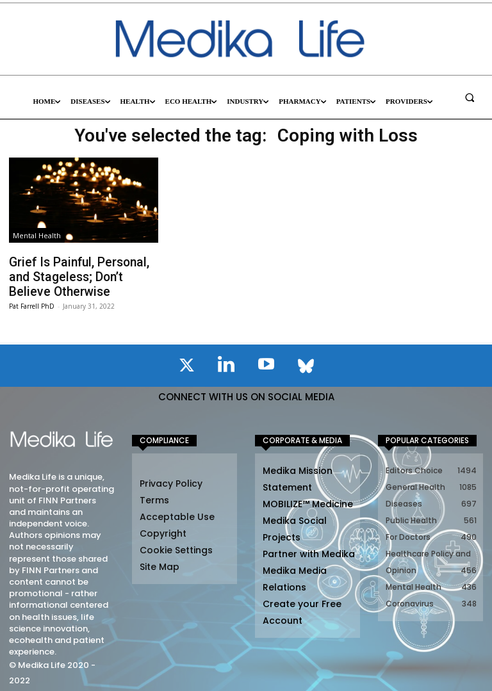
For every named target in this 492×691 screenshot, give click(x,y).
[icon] (186, 362)
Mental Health (37, 235)
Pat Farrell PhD (31, 301)
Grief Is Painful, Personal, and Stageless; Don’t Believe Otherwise (81, 274)
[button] (469, 97)
